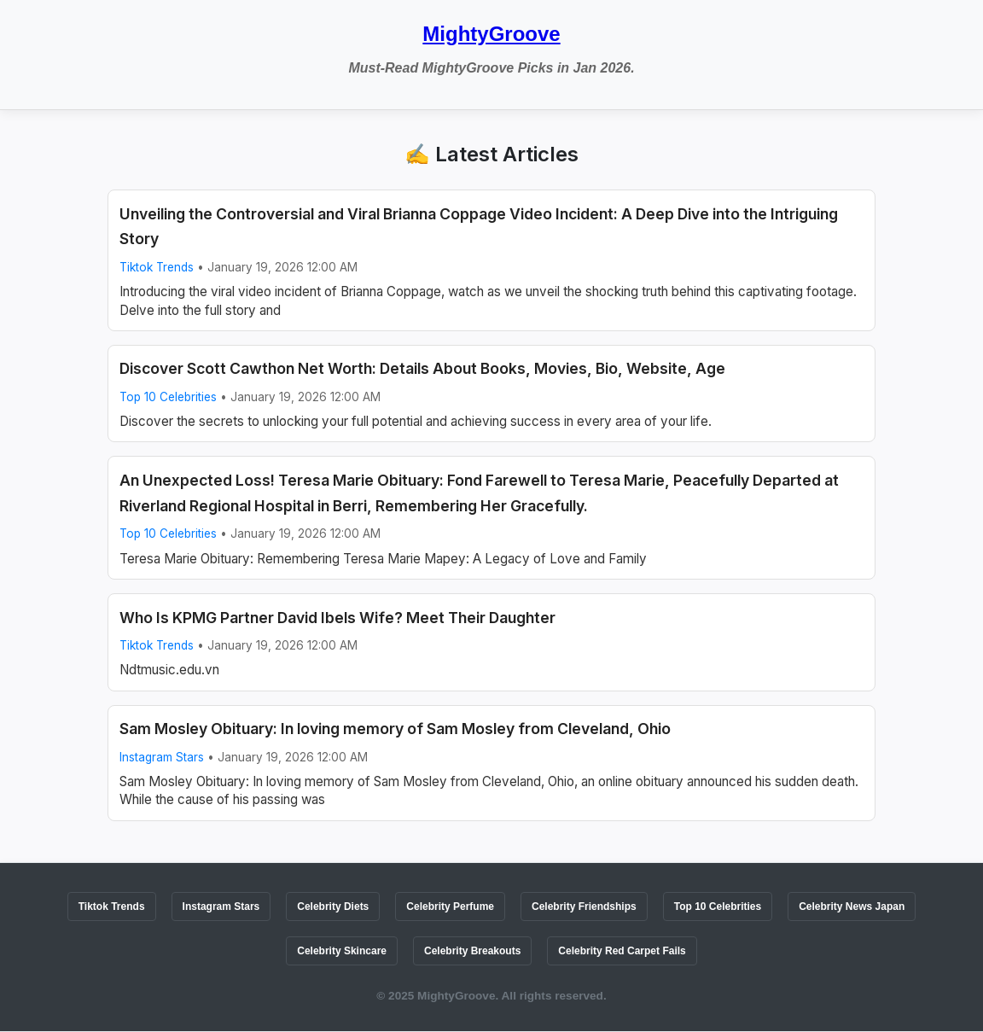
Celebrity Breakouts (472, 951)
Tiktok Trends (156, 267)
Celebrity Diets (333, 906)
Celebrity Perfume (450, 906)
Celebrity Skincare (342, 951)
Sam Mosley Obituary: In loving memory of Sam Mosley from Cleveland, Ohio (395, 729)
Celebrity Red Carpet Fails (621, 951)
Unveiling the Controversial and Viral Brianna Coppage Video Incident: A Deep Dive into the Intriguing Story (478, 226)
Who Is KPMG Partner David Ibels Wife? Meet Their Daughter (337, 618)
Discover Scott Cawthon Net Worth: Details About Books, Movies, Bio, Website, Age (422, 368)
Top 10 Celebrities (168, 397)
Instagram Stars (161, 757)
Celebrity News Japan (851, 906)
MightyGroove (491, 33)
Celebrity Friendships (584, 906)
